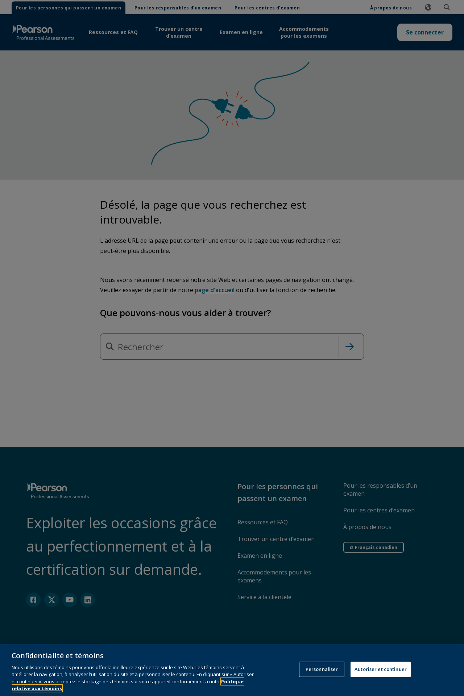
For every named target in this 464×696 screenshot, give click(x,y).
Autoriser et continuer (381, 678)
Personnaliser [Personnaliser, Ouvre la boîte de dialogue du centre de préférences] (322, 678)
